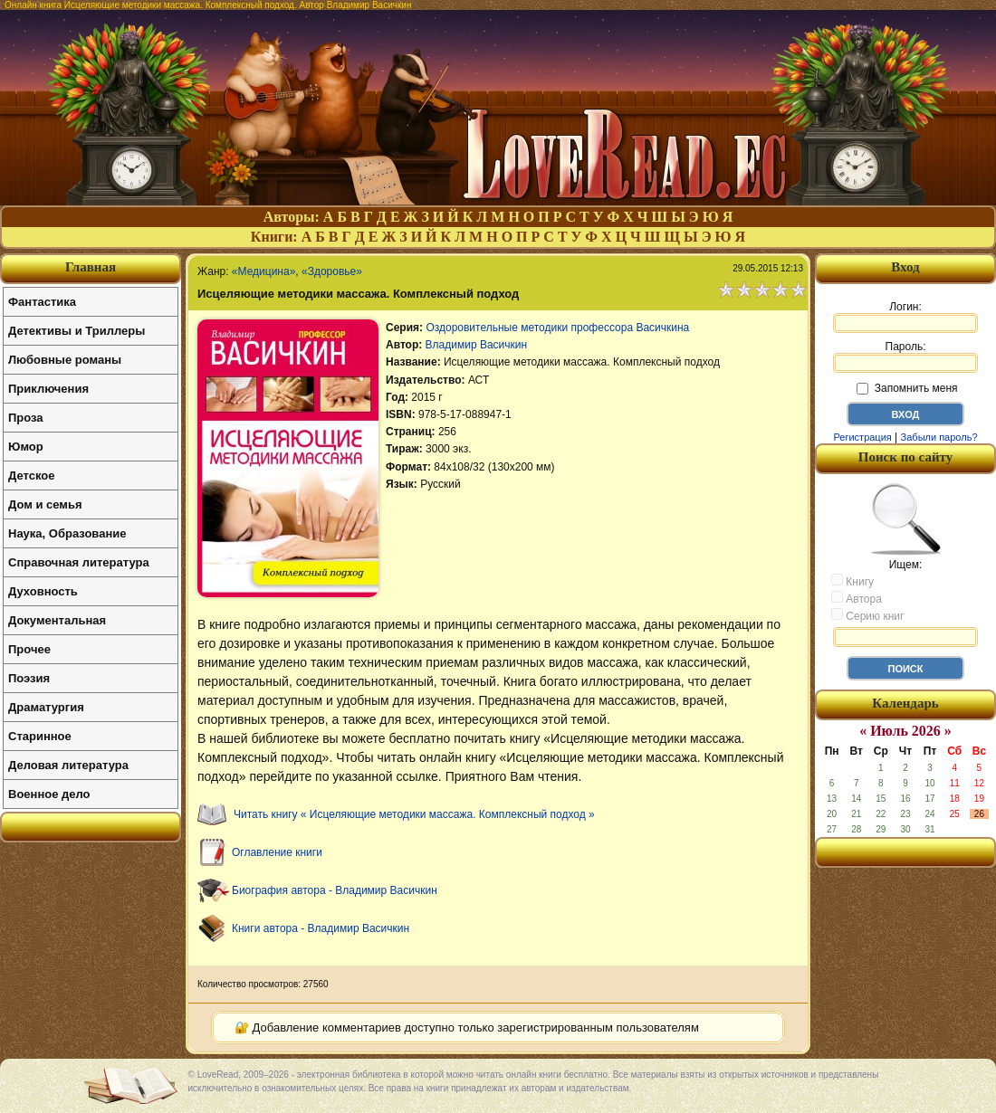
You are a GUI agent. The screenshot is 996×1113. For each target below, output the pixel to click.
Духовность (43, 591)
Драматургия (46, 707)
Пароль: (905, 356)
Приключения (48, 388)
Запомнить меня (907, 388)
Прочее (29, 649)
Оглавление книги (277, 852)
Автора (856, 598)
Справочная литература (78, 562)
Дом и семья (45, 504)
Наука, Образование (67, 533)
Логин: (905, 316)
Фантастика (42, 302)
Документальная (57, 620)
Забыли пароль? (939, 437)
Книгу (852, 581)
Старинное (40, 736)
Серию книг (867, 615)
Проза (25, 417)
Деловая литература (68, 765)
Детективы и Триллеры (76, 331)
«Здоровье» (332, 271)
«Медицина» (263, 271)
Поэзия (29, 678)
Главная (90, 267)
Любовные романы (64, 359)
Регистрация (862, 437)
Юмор (25, 446)
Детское (31, 475)
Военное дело (49, 794)
